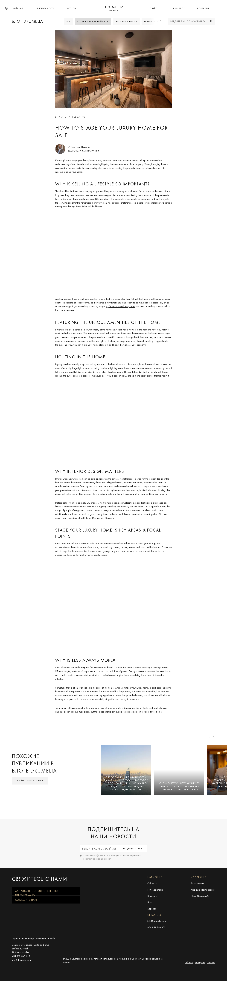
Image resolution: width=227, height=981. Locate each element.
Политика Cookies (130, 958)
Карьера (152, 908)
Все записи (79, 116)
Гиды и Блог (177, 8)
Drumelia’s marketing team (121, 306)
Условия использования (105, 958)
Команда (152, 896)
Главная (18, 8)
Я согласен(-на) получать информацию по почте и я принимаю (112, 857)
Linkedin (189, 962)
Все (68, 21)
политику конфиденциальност (97, 858)
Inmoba (66, 962)
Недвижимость (45, 8)
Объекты (152, 883)
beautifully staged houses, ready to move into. (117, 699)
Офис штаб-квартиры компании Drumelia (33, 938)
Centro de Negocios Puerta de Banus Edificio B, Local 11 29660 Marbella (30, 948)
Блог (149, 902)
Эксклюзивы (197, 883)
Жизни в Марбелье (126, 21)
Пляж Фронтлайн (200, 896)
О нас (153, 8)
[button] (6, 8)
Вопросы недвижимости (93, 21)
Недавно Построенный (203, 889)
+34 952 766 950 (156, 927)
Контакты (203, 8)
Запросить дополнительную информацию (36, 892)
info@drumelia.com (156, 921)
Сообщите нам (26, 899)
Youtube (211, 962)
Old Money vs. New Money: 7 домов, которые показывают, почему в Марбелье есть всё (179, 786)
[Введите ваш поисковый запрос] (188, 21)
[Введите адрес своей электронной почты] (99, 848)
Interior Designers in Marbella (99, 517)
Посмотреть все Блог (30, 780)
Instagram (200, 962)
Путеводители (155, 889)
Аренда (71, 8)
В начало (61, 116)
